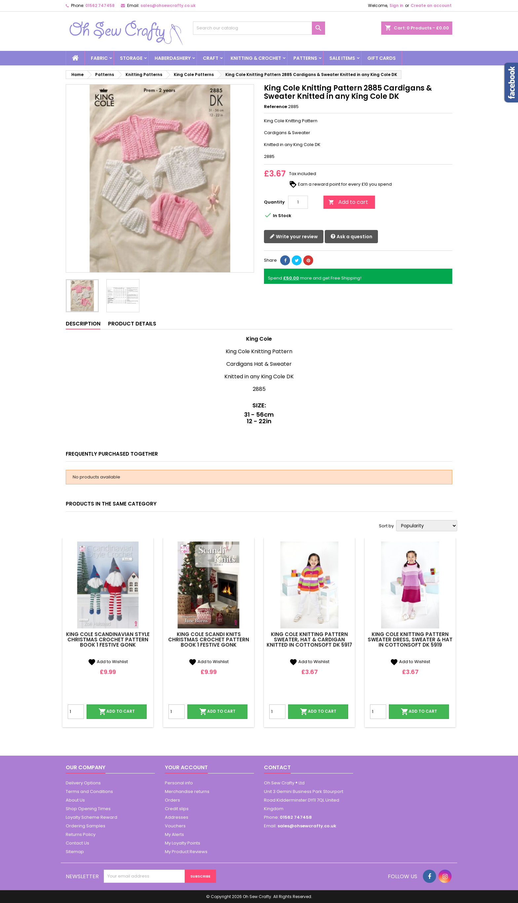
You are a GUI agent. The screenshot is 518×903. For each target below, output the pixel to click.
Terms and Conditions (89, 791)
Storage (131, 58)
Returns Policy (80, 834)
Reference (275, 107)
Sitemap (75, 851)
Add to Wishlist (108, 661)
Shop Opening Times (88, 809)
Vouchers (175, 826)
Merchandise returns (187, 791)
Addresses (176, 817)
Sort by (386, 526)
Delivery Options (83, 783)
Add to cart (348, 202)
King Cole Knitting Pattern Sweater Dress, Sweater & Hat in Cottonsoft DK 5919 (410, 639)
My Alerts (174, 834)
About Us (75, 800)
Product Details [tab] (132, 323)
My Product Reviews (186, 851)
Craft (210, 58)
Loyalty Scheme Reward (91, 817)
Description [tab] (83, 323)
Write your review (294, 236)
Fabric (99, 58)
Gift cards (381, 58)
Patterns (305, 58)
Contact (277, 767)
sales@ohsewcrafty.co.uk (168, 5)
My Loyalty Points (182, 843)
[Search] (259, 28)
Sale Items (342, 58)
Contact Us (77, 843)
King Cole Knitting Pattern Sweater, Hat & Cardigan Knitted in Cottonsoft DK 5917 (309, 639)
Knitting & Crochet (256, 58)
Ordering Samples (85, 826)
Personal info (179, 783)
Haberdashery (173, 58)
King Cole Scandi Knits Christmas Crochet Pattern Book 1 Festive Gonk (208, 639)
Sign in (396, 5)
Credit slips (177, 809)
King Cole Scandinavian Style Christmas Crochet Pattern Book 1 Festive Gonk (108, 639)
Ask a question (351, 236)
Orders (172, 800)
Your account (186, 767)
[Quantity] (298, 202)
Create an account (431, 5)
